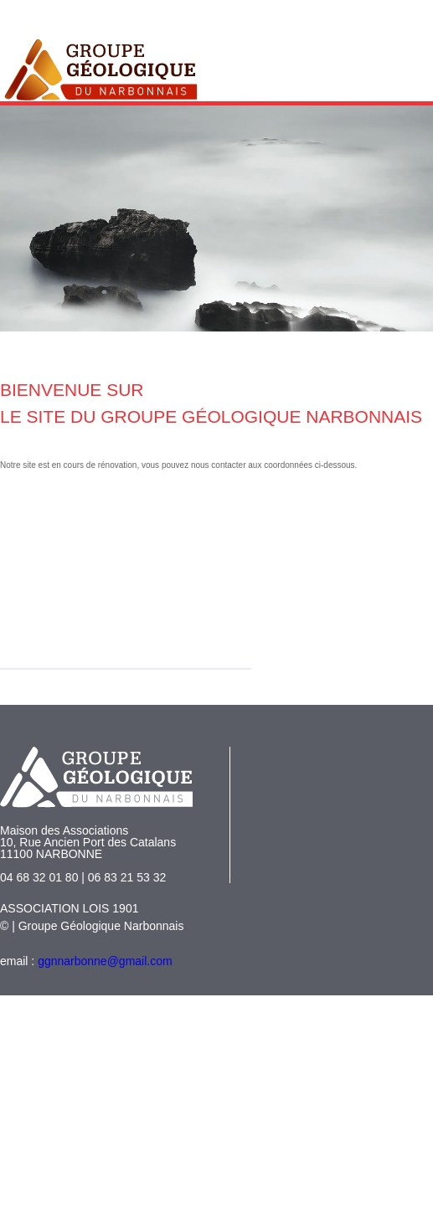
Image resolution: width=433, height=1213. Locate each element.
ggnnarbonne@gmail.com (105, 961)
